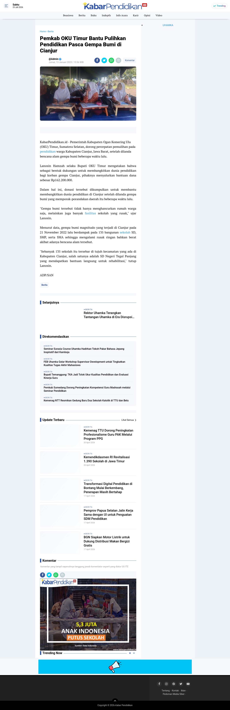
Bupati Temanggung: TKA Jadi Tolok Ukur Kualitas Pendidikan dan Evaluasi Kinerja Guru (86, 376)
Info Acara (122, 15)
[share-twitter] (104, 60)
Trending (221, 6)
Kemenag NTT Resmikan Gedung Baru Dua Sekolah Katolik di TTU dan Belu (86, 400)
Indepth (106, 15)
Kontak (175, 690)
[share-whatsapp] (111, 60)
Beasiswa (68, 15)
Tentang (166, 690)
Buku (93, 15)
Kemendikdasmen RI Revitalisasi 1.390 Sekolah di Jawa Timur (107, 459)
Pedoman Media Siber (173, 694)
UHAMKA (168, 25)
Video (159, 15)
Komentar (129, 60)
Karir (136, 15)
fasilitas (90, 213)
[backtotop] (115, 701)
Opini (147, 15)
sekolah (125, 232)
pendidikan (48, 151)
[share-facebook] (97, 60)
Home (43, 31)
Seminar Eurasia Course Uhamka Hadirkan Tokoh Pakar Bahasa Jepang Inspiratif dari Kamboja (84, 350)
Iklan (183, 690)
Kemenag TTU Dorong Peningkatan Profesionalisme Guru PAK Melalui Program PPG (108, 435)
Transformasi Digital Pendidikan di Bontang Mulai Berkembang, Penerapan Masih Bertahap (108, 488)
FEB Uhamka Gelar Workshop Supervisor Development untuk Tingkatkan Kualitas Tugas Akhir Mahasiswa (84, 363)
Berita (82, 15)
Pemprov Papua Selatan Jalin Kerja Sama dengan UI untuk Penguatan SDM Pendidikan (108, 515)
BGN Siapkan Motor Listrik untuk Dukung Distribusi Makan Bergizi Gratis (107, 541)
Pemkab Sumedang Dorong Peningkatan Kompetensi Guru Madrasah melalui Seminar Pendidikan (87, 389)
